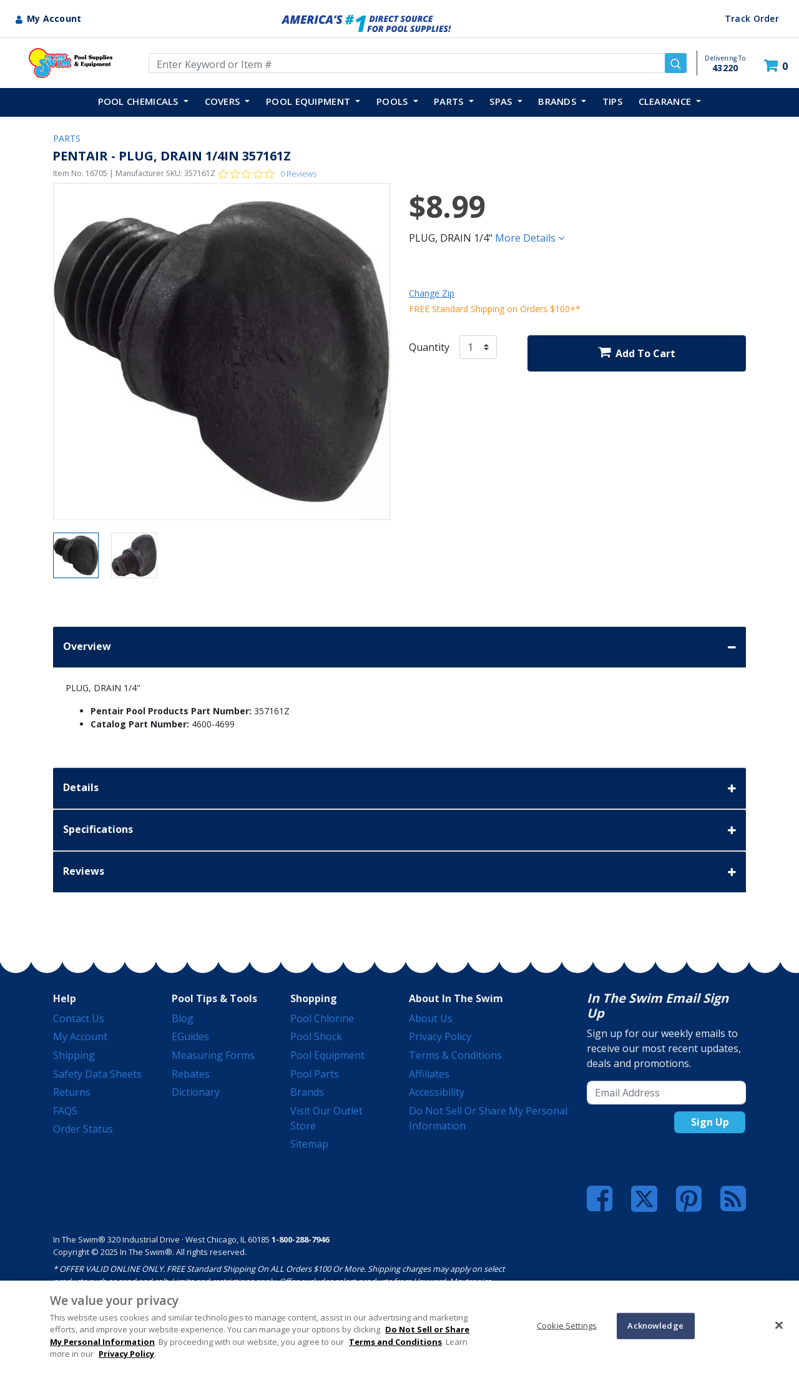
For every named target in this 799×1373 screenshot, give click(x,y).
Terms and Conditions (395, 1341)
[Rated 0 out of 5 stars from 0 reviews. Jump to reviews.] (267, 173)
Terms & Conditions (455, 1055)
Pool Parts (314, 1074)
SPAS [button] (502, 101)
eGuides (190, 1036)
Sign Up (710, 1122)
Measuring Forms (213, 1055)
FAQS (65, 1111)
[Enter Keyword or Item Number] (418, 63)
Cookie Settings (567, 1325)
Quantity (429, 347)
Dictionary (196, 1092)
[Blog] (733, 1199)
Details (399, 788)
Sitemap (309, 1144)
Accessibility (436, 1092)
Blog (183, 1018)
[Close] (779, 1325)
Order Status (83, 1129)
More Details (529, 238)
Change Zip (431, 293)
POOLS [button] (393, 101)
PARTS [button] (450, 101)
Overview (399, 647)
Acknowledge (655, 1325)
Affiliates (429, 1074)
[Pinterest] (689, 1199)
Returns (72, 1092)
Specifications (399, 830)
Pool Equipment (327, 1055)
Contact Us (78, 1018)
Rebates (191, 1074)
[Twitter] (644, 1197)
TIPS (612, 101)
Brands (307, 1092)
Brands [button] (558, 101)
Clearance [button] (666, 101)
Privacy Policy (440, 1036)
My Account (80, 1036)
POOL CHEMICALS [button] (140, 101)
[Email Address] (666, 1093)
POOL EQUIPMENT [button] (309, 101)
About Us (431, 1018)
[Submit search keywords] (676, 63)
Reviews (399, 872)
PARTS (67, 138)
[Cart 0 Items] (777, 66)
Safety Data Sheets (97, 1074)
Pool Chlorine (322, 1018)
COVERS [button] (224, 101)
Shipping (74, 1055)
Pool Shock (316, 1036)
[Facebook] (599, 1199)
